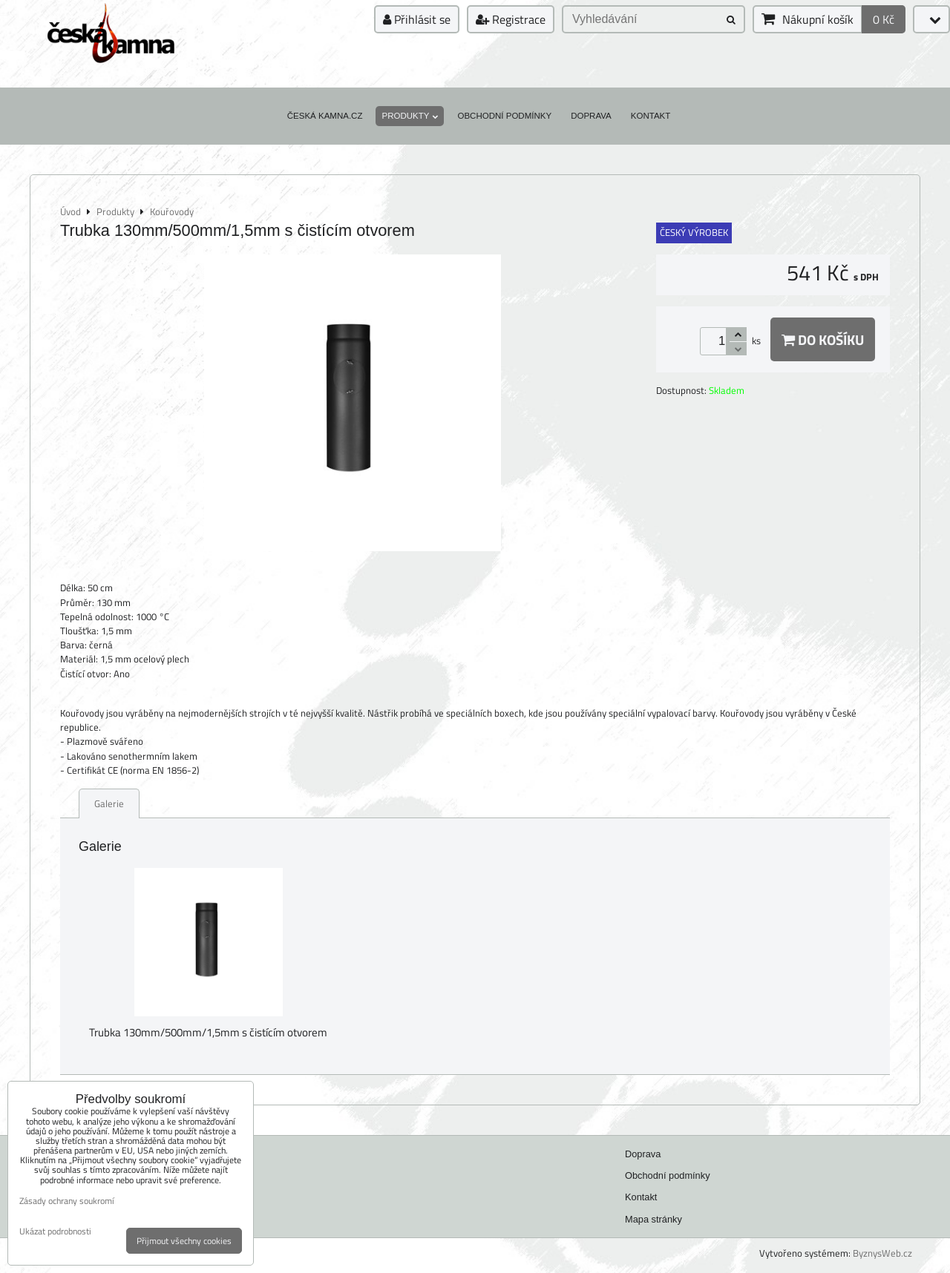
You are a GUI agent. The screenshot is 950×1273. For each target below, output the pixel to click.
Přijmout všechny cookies (184, 1241)
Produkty (409, 115)
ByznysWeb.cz (882, 1253)
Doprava (591, 115)
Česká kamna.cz (325, 115)
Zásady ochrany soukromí (66, 1201)
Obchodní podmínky (504, 115)
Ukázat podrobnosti (55, 1231)
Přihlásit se (417, 19)
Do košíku (823, 339)
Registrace (511, 19)
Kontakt (651, 115)
